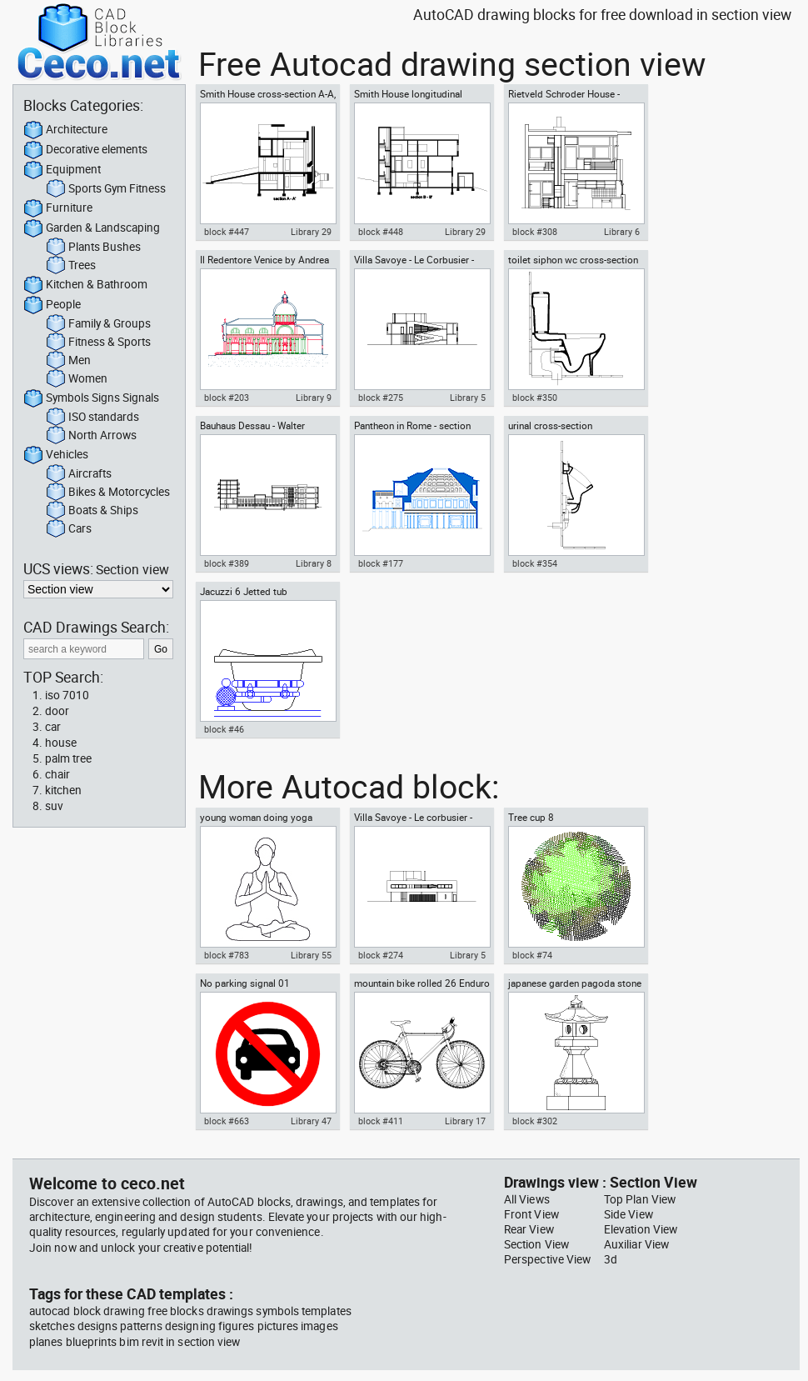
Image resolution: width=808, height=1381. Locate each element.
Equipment (62, 170)
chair (57, 774)
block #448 (380, 232)
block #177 (380, 563)
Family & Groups (98, 324)
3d (610, 1259)
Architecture (65, 130)
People (52, 305)
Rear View (529, 1229)
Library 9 (314, 397)
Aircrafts (79, 474)
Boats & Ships (92, 511)
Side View (628, 1214)
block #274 (380, 955)
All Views (527, 1199)
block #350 (534, 397)
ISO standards (92, 417)
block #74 (532, 955)
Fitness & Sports (98, 342)
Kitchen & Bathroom (85, 285)
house (61, 742)
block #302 (534, 1121)
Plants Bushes (93, 247)
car (53, 726)
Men (68, 361)
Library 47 (311, 1121)
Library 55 (311, 955)
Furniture (57, 208)
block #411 (380, 1121)
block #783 (226, 955)
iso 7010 (67, 695)
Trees (71, 266)
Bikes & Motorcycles (108, 492)
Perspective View (547, 1259)
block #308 (534, 232)
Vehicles (55, 455)
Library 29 (311, 232)
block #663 (226, 1121)
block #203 (226, 397)
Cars (69, 529)
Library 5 (468, 397)
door (57, 710)
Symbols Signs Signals (91, 398)
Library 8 (314, 563)
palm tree (68, 758)
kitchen (63, 790)
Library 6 (622, 232)
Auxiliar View (636, 1244)
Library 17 (465, 1121)
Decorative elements (85, 150)
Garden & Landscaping (91, 228)
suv (54, 805)
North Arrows (91, 436)
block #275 (380, 397)
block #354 (534, 563)
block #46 (224, 729)
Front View (531, 1214)
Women (76, 379)
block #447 (226, 232)
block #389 (226, 563)
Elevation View (640, 1229)
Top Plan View (640, 1199)
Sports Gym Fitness (106, 189)
